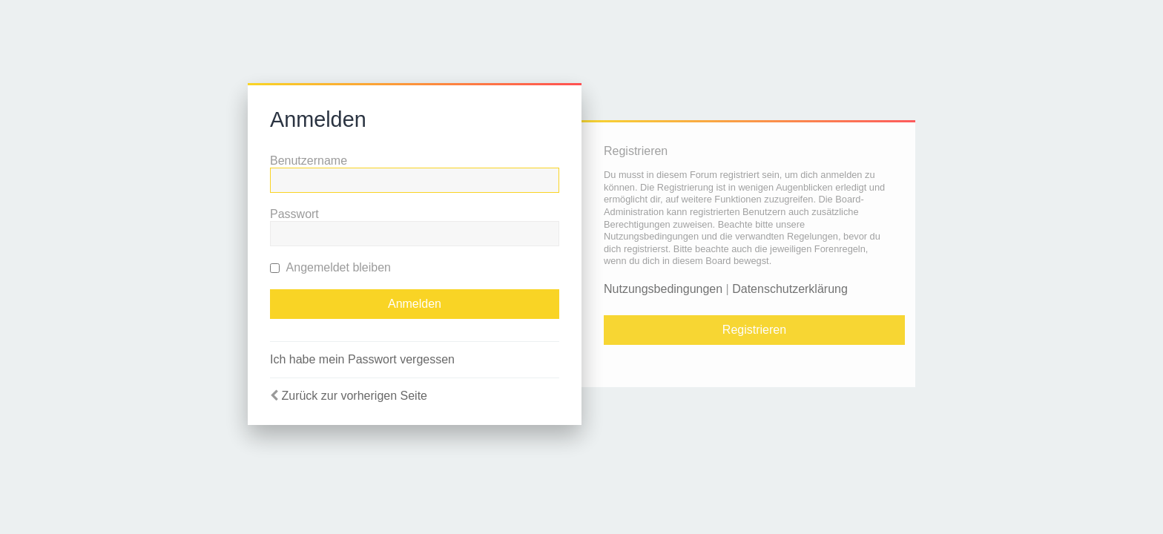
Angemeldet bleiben (330, 267)
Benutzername (308, 160)
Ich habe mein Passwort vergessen (362, 359)
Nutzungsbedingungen (663, 289)
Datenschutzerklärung (790, 289)
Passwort (294, 214)
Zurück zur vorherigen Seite (354, 395)
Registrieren (754, 329)
